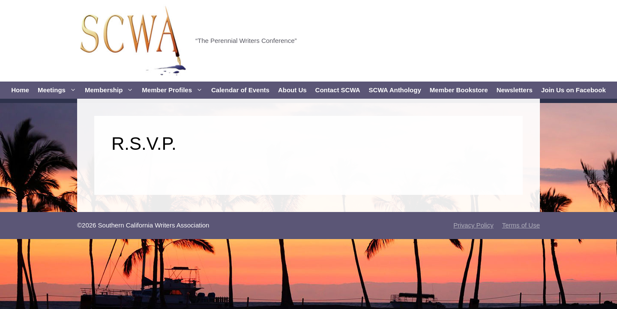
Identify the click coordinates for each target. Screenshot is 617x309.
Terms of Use (521, 225)
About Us (292, 90)
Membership (111, 90)
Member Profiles (174, 90)
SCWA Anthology (395, 90)
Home (20, 90)
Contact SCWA (337, 90)
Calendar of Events (240, 90)
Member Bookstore (459, 90)
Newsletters (515, 90)
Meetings (59, 90)
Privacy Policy (473, 225)
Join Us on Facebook (573, 90)
